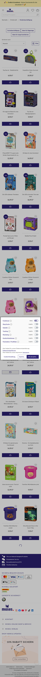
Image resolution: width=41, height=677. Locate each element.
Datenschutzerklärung (9, 350)
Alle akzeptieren (33, 357)
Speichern (22, 357)
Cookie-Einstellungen (10, 357)
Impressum (26, 352)
